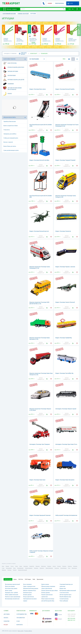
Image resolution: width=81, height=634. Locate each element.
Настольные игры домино (11, 588)
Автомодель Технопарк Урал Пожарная (40, 444)
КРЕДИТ (6, 624)
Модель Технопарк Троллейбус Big (64, 373)
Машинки (8, 84)
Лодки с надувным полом (29, 586)
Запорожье (25, 566)
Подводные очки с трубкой (11, 592)
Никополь (4, 570)
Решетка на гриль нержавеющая (12, 596)
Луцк (69, 568)
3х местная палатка (64, 592)
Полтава (59, 566)
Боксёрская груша (27, 592)
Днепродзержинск (28, 568)
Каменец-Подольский (22, 570)
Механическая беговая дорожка (30, 588)
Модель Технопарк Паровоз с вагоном (65, 266)
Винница (49, 566)
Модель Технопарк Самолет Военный (65, 302)
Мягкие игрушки (10, 71)
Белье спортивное (27, 584)
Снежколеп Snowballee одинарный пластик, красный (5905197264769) (46, 41)
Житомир (75, 566)
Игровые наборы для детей (13, 79)
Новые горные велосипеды (47, 598)
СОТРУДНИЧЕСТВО (22, 614)
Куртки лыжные (45, 584)
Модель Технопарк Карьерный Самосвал (40, 515)
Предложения (40, 579)
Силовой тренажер (64, 598)
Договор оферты (28, 630)
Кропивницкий (20, 568)
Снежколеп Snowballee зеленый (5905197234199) (72, 39)
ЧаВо (34, 579)
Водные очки (63, 588)
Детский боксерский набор (47, 600)
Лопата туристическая (46, 588)
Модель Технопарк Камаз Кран (37, 479)
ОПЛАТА (6, 617)
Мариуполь (43, 566)
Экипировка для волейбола (10, 133)
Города (15, 579)
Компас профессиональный (11, 594)
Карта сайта (20, 630)
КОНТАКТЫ (20, 624)
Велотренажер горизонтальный (12, 584)
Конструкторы (10, 63)
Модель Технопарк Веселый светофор (39, 160)
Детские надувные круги (65, 594)
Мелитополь (74, 568)
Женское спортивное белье (29, 590)
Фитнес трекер (8, 590)
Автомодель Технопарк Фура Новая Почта (66, 444)
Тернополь (57, 568)
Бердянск (9, 570)
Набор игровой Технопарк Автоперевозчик (66, 515)
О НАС (18, 621)
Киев (3, 566)
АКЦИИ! (50, 3)
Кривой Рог (31, 566)
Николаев (37, 566)
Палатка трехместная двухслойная (49, 590)
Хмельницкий (9, 568)
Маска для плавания (10, 586)
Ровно (14, 568)
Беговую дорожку (27, 594)
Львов (20, 566)
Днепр (16, 566)
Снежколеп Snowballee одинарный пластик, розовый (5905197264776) (59, 41)
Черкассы (70, 566)
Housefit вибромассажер (65, 596)
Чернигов (64, 566)
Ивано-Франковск (49, 568)
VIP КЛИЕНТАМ (21, 617)
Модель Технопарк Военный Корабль (65, 89)
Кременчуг (42, 568)
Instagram (58, 619)
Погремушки (9, 75)
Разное (7, 93)
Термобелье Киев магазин (10, 121)
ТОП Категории (8, 579)
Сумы (3, 568)
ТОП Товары (28, 579)
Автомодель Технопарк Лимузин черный (65, 408)
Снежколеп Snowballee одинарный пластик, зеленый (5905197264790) (8, 41)
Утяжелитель (7, 129)
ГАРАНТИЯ (6, 621)
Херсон (54, 566)
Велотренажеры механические (12, 598)
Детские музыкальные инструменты (12, 88)
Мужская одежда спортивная (48, 586)
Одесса (12, 566)
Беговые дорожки (45, 592)
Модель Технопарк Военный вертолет (39, 231)
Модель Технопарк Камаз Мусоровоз (64, 479)
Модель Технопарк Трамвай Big (63, 337)
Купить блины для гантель (10, 146)
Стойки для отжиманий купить (11, 138)
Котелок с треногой (8, 142)
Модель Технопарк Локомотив (63, 231)
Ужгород (14, 570)
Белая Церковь (63, 568)
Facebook (58, 614)
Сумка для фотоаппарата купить (11, 150)
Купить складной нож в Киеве (11, 125)
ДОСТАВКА (7, 614)
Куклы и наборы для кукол (13, 67)
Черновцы (36, 568)
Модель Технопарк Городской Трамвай (65, 160)
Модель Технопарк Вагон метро (38, 89)
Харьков (7, 566)
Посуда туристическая (28, 596)
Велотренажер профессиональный (68, 590)
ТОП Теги (20, 579)
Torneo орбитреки (64, 600)
